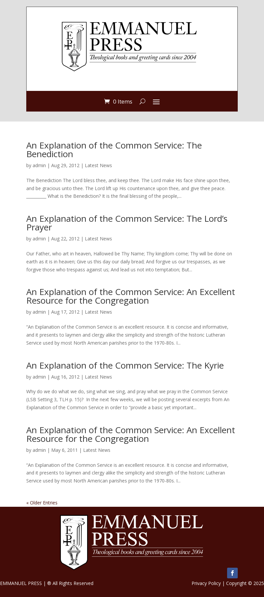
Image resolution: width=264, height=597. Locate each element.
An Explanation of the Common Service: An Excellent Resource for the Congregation (130, 296)
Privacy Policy (206, 583)
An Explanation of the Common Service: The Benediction (114, 149)
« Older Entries (42, 502)
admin (39, 165)
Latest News (98, 165)
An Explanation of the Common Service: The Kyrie (125, 365)
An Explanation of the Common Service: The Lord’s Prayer (126, 222)
